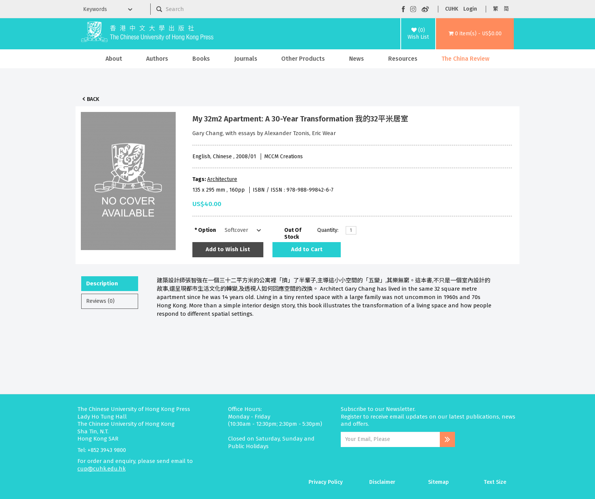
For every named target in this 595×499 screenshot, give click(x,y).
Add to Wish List (228, 249)
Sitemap (438, 482)
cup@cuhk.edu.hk (101, 468)
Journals (245, 58)
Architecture (222, 179)
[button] (475, 33)
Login (470, 9)
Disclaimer (382, 482)
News (356, 58)
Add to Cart (307, 249)
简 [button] (506, 9)
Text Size (495, 482)
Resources (402, 58)
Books (201, 58)
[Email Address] (390, 439)
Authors (157, 58)
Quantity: (327, 230)
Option (207, 230)
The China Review (465, 58)
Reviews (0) (100, 301)
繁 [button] (495, 9)
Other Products (303, 58)
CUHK (451, 9)
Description (102, 283)
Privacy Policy (326, 482)
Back (93, 99)
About (113, 58)
